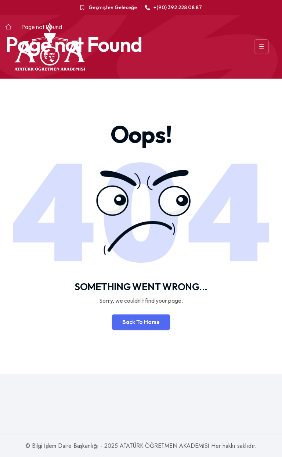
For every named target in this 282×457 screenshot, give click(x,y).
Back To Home (141, 322)
